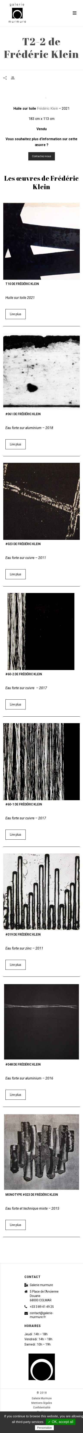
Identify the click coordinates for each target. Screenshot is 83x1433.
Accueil (24, 66)
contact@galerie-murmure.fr (41, 1315)
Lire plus (15, 314)
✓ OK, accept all (60, 1422)
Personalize (44, 1427)
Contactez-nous (41, 156)
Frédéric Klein (48, 108)
